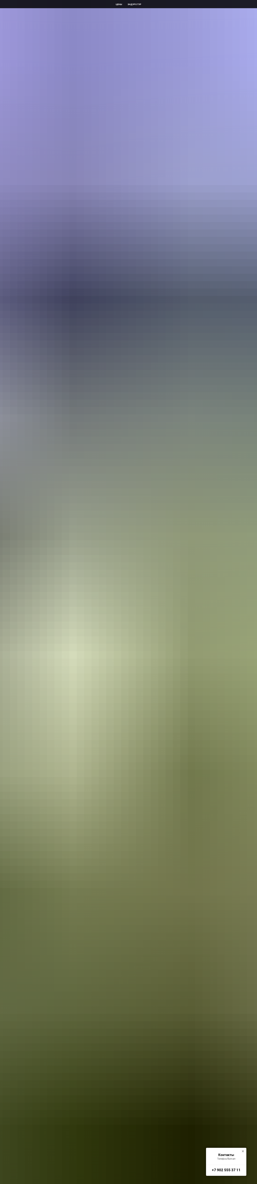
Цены (119, 4)
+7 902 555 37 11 (226, 1170)
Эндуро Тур (134, 4)
